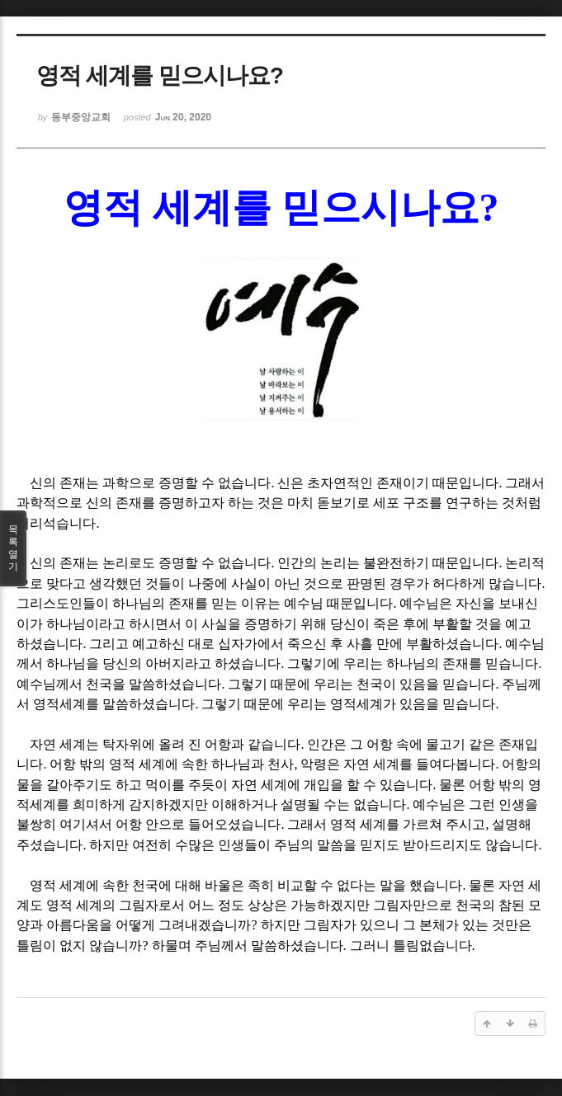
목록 (13, 548)
